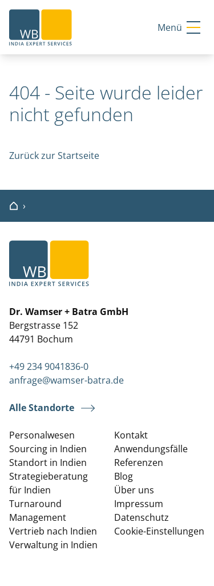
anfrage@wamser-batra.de (66, 380)
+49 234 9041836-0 (48, 366)
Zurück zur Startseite (54, 155)
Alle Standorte (41, 408)
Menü (179, 27)
